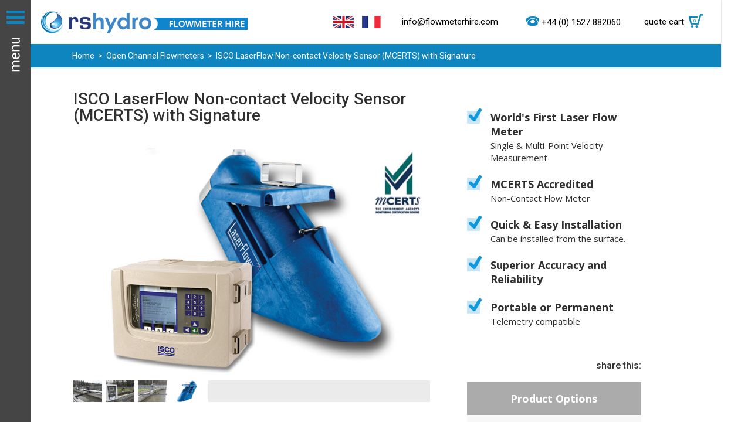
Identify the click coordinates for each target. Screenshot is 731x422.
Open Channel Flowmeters (155, 55)
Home (83, 55)
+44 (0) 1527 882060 (581, 22)
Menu (15, 211)
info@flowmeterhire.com (450, 21)
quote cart (676, 21)
